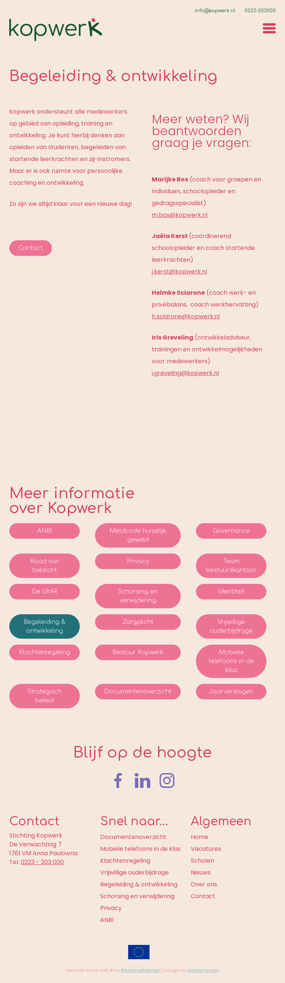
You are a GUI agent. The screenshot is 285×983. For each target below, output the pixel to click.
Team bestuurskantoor (231, 566)
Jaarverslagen (231, 691)
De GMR (44, 591)
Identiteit (231, 591)
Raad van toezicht (44, 566)
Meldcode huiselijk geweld (137, 535)
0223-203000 (260, 10)
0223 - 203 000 (42, 862)
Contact (31, 248)
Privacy (138, 561)
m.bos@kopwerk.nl (179, 215)
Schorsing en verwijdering (138, 596)
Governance (231, 531)
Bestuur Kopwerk (138, 652)
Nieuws (201, 872)
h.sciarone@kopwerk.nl (186, 316)
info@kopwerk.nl (215, 10)
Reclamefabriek (140, 970)
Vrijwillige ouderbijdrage (231, 626)
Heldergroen (203, 970)
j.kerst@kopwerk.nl (179, 271)
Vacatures (206, 849)
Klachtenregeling (44, 652)
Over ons (204, 884)
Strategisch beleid (44, 696)
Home (199, 837)
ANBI (44, 531)
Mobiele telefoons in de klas (231, 661)
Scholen (202, 860)
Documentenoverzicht (137, 691)
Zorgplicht (137, 622)
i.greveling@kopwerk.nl (185, 373)
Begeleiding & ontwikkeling (44, 626)
